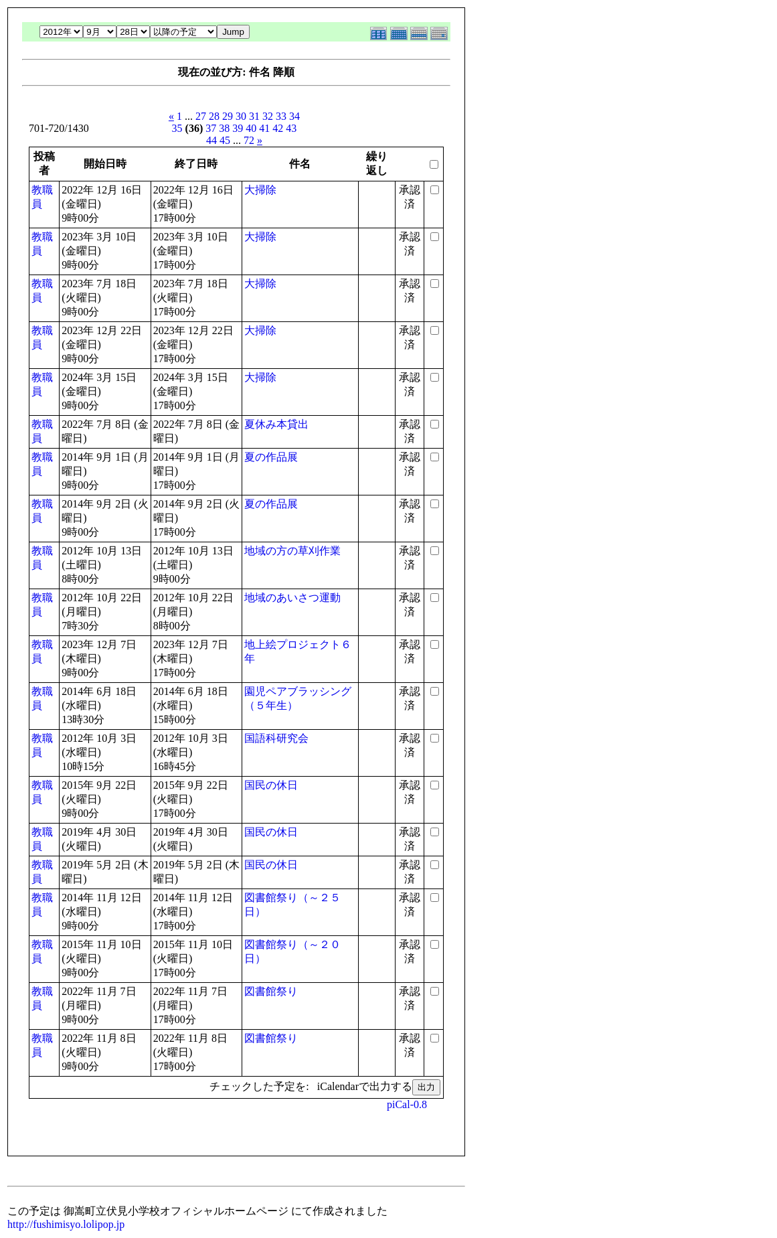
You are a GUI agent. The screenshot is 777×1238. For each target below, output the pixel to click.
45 (225, 140)
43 (291, 128)
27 (200, 116)
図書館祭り (271, 991)
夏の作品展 (271, 457)
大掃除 (260, 190)
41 (264, 128)
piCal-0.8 (407, 1104)
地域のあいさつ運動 (292, 597)
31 (254, 116)
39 (237, 128)
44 (211, 140)
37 (210, 128)
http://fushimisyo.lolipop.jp (65, 1224)
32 (267, 116)
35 (177, 128)
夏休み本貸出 (276, 424)
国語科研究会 (276, 738)
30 (241, 116)
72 (249, 140)
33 (281, 116)
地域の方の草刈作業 (292, 550)
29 (227, 116)
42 (277, 128)
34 (294, 116)
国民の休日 (271, 785)
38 (224, 128)
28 (214, 116)
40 (251, 128)
